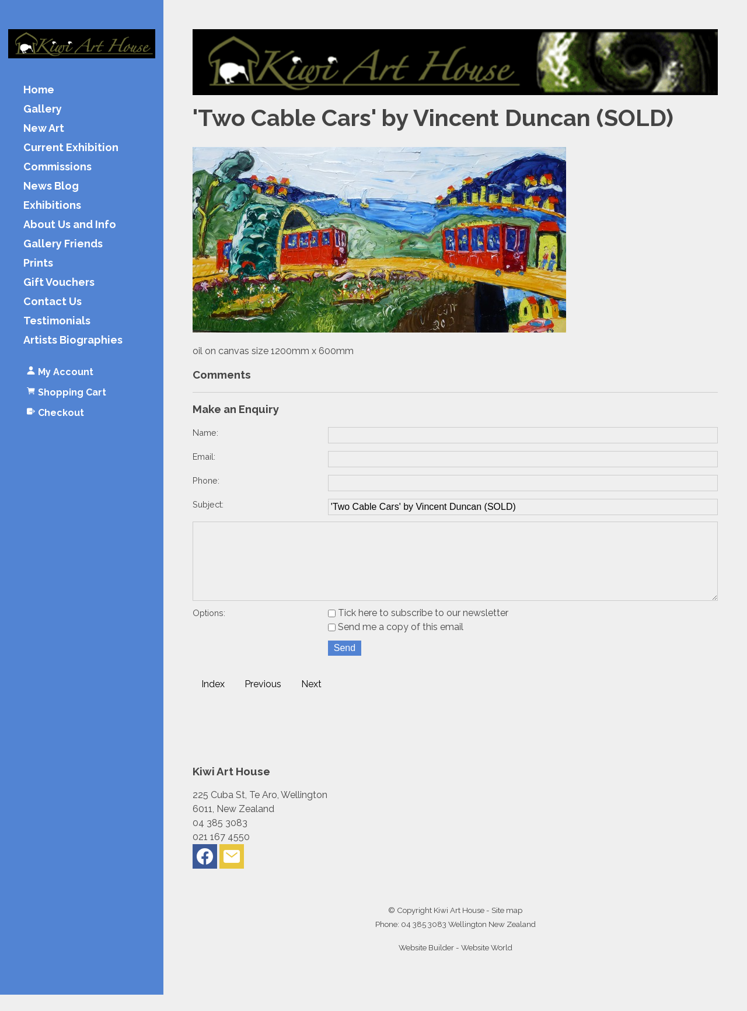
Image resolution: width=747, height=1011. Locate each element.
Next (311, 700)
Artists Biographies (73, 340)
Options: (209, 629)
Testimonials (56, 321)
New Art (43, 128)
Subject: (208, 504)
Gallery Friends (63, 244)
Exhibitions (52, 205)
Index (213, 700)
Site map (506, 926)
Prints (38, 263)
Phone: (206, 480)
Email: (204, 456)
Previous (263, 700)
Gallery (42, 109)
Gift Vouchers (59, 282)
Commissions (57, 167)
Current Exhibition (70, 147)
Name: (205, 433)
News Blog (51, 186)
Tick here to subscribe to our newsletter (418, 629)
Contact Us (52, 301)
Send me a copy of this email (395, 643)
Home (38, 90)
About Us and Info (69, 224)
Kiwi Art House (459, 926)
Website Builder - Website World (455, 963)
